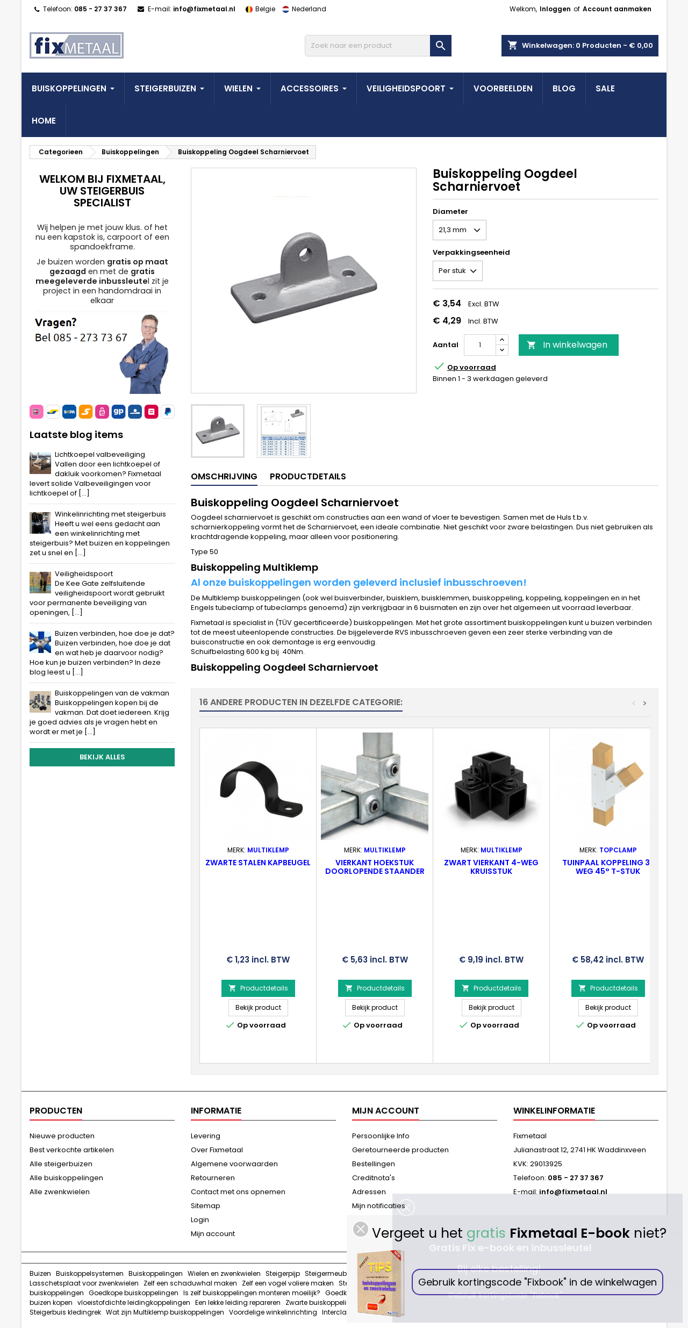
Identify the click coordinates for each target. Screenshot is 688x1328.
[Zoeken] (378, 45)
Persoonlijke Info (381, 1136)
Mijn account (213, 1234)
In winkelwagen (567, 345)
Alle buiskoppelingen (66, 1178)
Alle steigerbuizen (61, 1164)
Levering (205, 1136)
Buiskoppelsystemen (90, 1273)
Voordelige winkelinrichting (273, 1312)
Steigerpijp (283, 1273)
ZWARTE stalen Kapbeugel (258, 862)
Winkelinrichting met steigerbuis (100, 533)
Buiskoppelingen (155, 1273)
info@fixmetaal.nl (204, 8)
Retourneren (213, 1178)
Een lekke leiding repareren (238, 1302)
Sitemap (205, 1206)
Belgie (258, 8)
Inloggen (555, 8)
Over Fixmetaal (217, 1150)
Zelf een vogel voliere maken (288, 1283)
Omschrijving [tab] (224, 476)
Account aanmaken (617, 8)
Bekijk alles (102, 757)
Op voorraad (471, 367)
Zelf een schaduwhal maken (190, 1283)
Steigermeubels (330, 1273)
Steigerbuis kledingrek (65, 1312)
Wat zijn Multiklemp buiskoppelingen (165, 1312)
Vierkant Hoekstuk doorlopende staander (375, 867)
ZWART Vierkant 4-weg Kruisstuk (491, 867)
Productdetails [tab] (308, 476)
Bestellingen (373, 1164)
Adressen (369, 1192)
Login (200, 1220)
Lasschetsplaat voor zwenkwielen (84, 1283)
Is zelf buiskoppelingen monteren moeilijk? (251, 1292)
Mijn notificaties (378, 1206)
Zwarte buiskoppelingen (324, 1302)
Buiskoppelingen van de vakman (99, 712)
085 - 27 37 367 (100, 8)
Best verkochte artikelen (72, 1150)
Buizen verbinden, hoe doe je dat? (102, 652)
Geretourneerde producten (400, 1150)
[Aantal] (480, 345)
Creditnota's (373, 1178)
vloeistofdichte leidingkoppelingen (133, 1302)
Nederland (301, 8)
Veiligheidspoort (97, 593)
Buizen (40, 1273)
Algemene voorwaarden (234, 1164)
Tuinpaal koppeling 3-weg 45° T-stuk (608, 867)
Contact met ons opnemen (238, 1192)
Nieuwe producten (62, 1136)
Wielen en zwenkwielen (224, 1273)
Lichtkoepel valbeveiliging (95, 473)
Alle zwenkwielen (60, 1192)
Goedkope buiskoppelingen (133, 1292)
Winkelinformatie (554, 1110)
